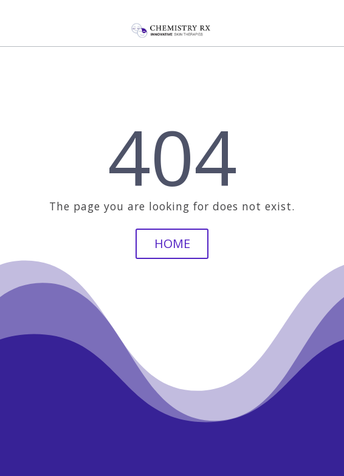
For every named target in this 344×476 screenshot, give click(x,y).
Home (172, 243)
